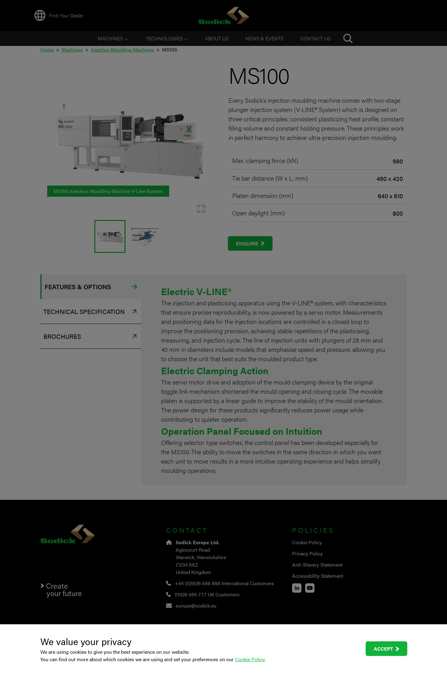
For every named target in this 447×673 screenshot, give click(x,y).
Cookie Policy (249, 659)
